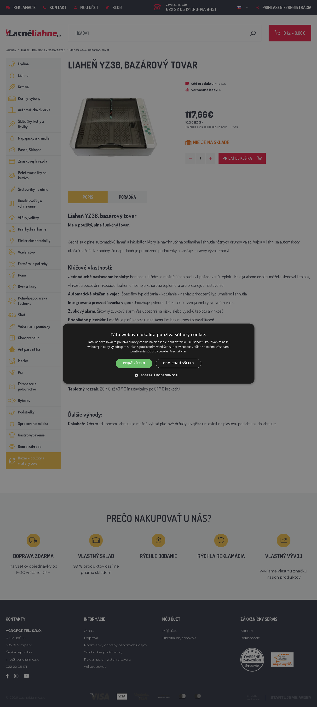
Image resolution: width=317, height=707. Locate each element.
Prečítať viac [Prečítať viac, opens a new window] (177, 352)
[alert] (158, 353)
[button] (158, 375)
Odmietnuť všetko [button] (178, 363)
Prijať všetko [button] (134, 363)
